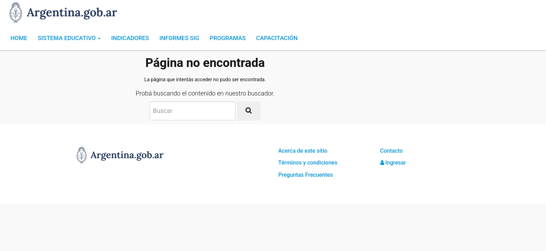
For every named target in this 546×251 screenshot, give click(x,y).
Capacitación (277, 38)
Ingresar (393, 162)
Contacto (391, 150)
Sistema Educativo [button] (69, 38)
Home (18, 38)
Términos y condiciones (307, 162)
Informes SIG (179, 38)
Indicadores (130, 38)
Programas (227, 38)
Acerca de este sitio (302, 150)
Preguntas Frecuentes (305, 175)
